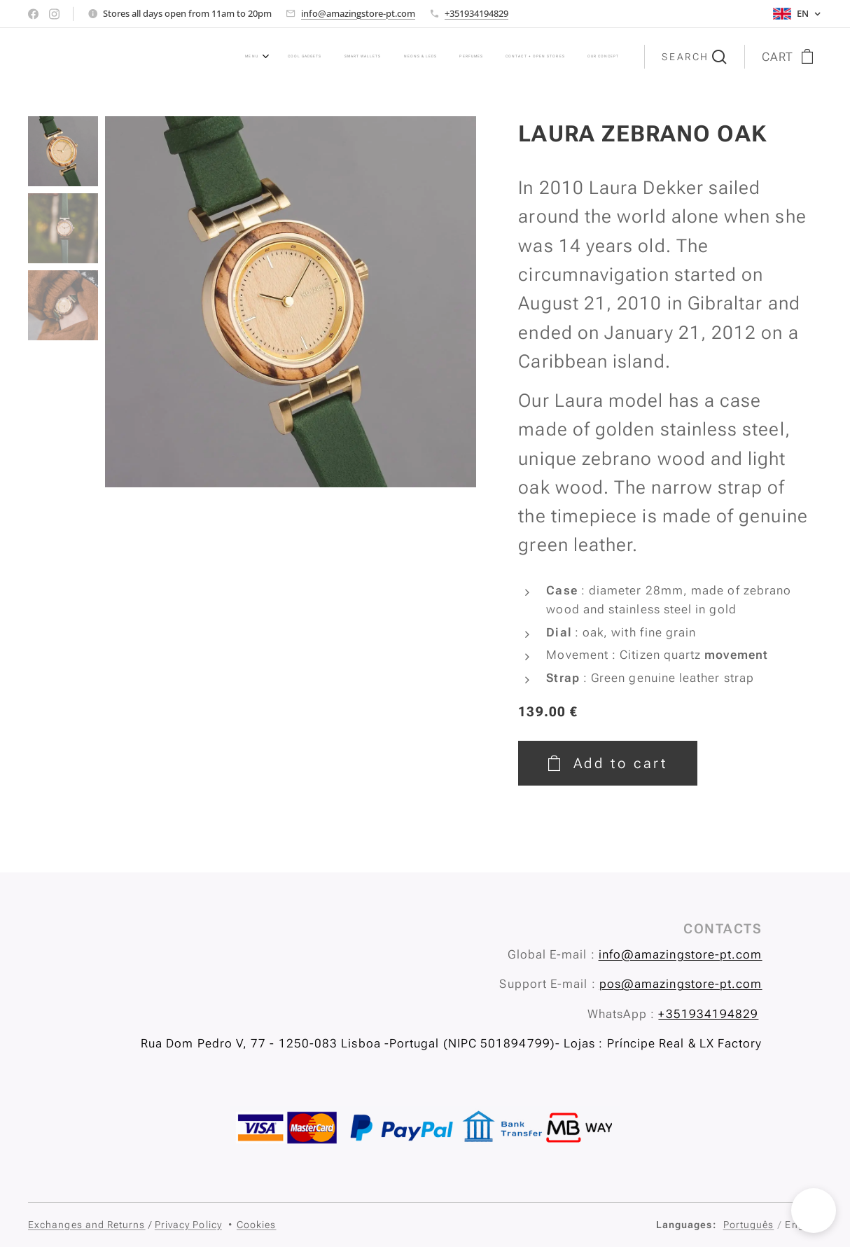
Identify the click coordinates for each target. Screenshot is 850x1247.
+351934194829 (476, 13)
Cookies (257, 1224)
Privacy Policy (188, 1224)
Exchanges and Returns (87, 1224)
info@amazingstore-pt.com (358, 13)
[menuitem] (425, 56)
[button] (694, 56)
